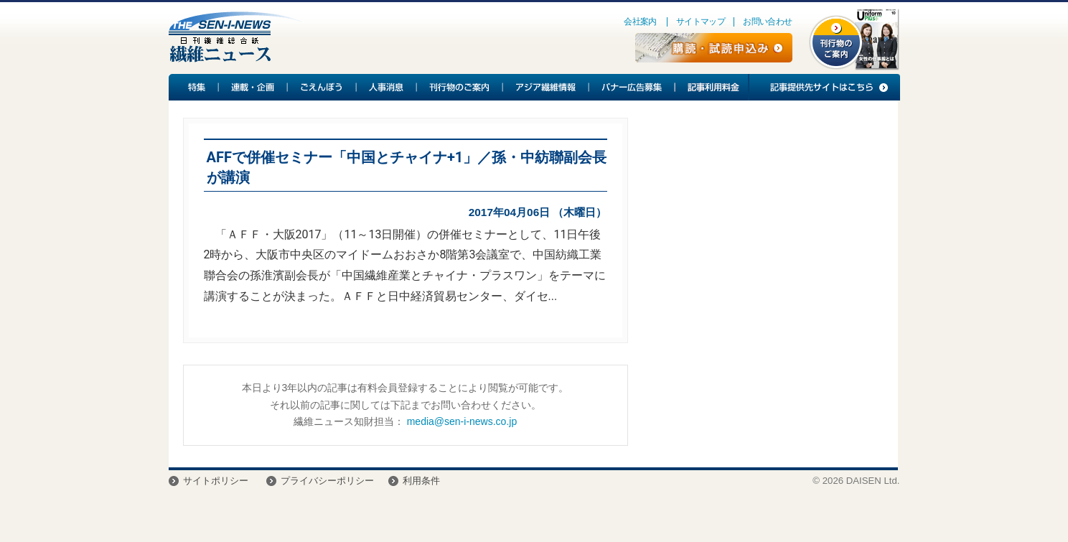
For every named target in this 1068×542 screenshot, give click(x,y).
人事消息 (387, 87)
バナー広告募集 (632, 87)
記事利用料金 (711, 87)
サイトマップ (700, 22)
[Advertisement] (763, 234)
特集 (194, 87)
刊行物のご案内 (460, 87)
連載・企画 (253, 87)
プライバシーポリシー (327, 480)
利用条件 (421, 480)
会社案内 (640, 22)
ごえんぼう (322, 87)
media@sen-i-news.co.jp (462, 421)
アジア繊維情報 (546, 87)
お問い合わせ (767, 22)
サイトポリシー (215, 480)
